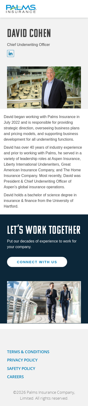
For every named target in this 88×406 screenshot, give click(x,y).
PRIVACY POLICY (22, 360)
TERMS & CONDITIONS (28, 351)
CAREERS (15, 376)
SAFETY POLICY (21, 368)
